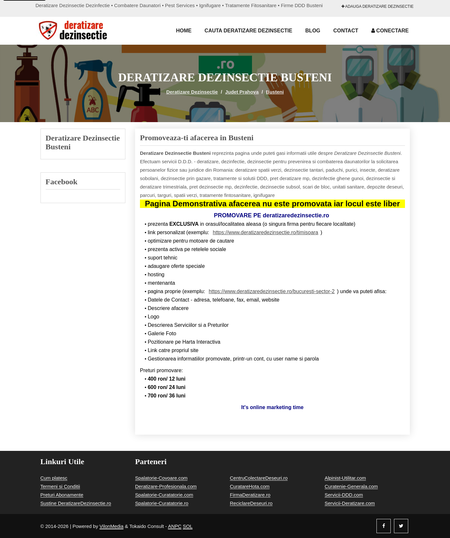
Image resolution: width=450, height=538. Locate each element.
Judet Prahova (242, 92)
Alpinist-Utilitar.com (345, 478)
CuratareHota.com (250, 486)
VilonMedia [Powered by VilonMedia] (111, 526)
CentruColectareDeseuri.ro (259, 478)
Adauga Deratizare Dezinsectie (377, 6)
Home (183, 30)
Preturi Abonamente (62, 495)
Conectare (390, 30)
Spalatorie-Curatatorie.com (164, 495)
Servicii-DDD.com (344, 495)
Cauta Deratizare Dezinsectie (248, 30)
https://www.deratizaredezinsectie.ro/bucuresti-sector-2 (272, 291)
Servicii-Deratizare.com (350, 503)
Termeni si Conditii (60, 486)
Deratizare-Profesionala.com (166, 486)
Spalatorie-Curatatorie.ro (161, 503)
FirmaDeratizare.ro (250, 495)
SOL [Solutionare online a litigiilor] (187, 526)
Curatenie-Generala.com (351, 486)
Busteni (275, 92)
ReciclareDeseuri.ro (251, 503)
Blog (312, 30)
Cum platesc (53, 478)
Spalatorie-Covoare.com (161, 478)
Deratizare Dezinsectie (192, 92)
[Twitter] (401, 526)
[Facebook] (383, 526)
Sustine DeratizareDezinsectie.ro (75, 503)
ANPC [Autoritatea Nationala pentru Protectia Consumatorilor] (174, 526)
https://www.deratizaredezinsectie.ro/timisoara (265, 232)
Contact (345, 30)
